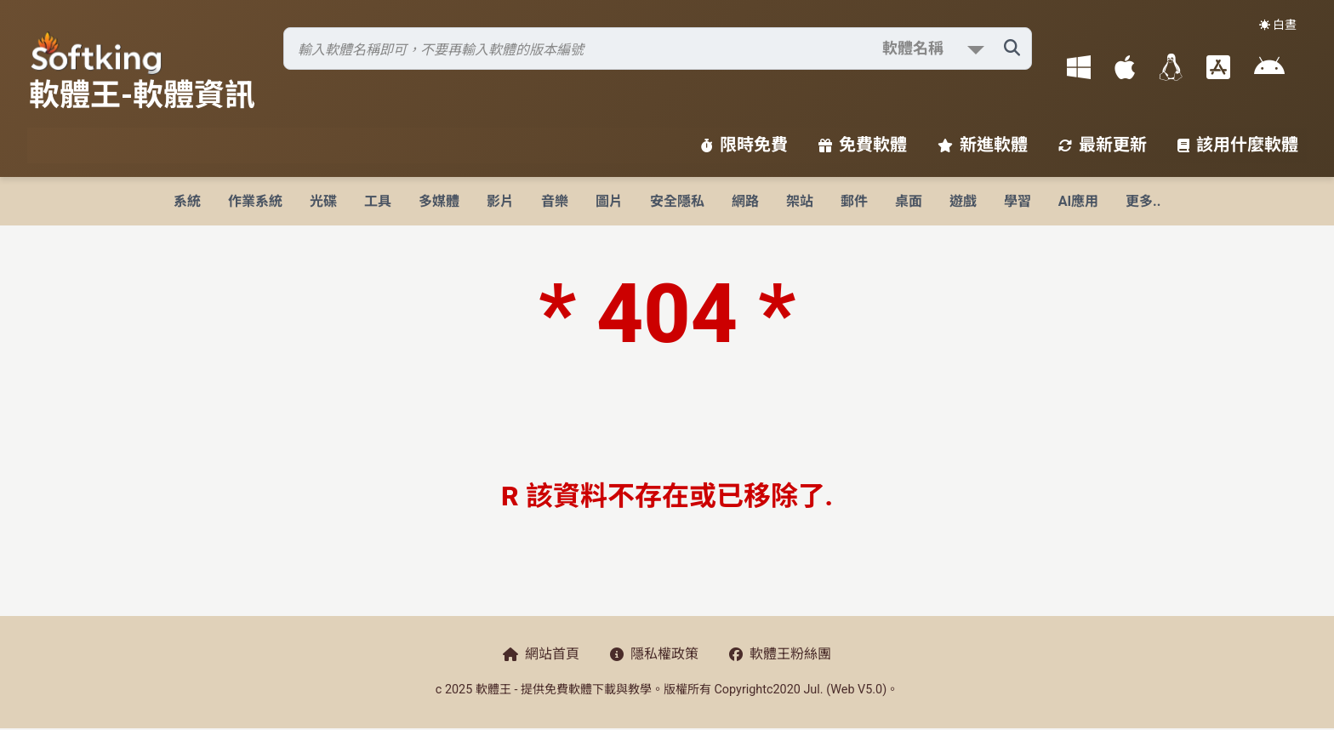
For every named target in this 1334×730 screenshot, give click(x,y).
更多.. (1143, 201)
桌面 (908, 201)
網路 (745, 201)
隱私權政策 (654, 654)
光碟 (323, 201)
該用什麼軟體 (1237, 144)
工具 (377, 201)
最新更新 (1102, 144)
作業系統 (255, 201)
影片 (500, 201)
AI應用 (1078, 201)
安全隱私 (677, 201)
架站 (799, 201)
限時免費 (744, 144)
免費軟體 (862, 144)
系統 (187, 201)
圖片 (609, 201)
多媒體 (439, 201)
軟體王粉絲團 (780, 654)
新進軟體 (983, 144)
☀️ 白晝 (1278, 24)
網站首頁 (541, 654)
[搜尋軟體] (657, 48)
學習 (1017, 201)
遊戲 (963, 201)
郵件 (854, 201)
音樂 (554, 201)
